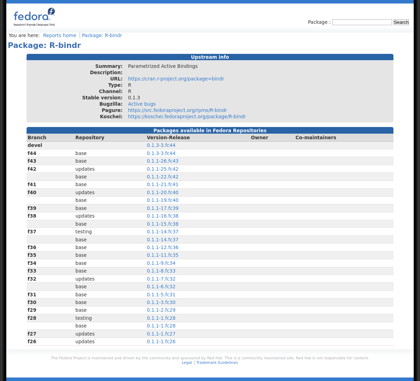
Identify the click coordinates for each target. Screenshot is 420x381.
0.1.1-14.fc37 (163, 231)
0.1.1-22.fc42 (163, 176)
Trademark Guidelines (217, 362)
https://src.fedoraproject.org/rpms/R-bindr (177, 110)
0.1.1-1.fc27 (161, 334)
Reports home (59, 35)
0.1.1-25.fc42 (163, 169)
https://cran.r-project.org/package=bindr (176, 79)
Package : (320, 22)
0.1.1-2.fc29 (161, 310)
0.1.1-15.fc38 (163, 224)
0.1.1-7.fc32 (161, 279)
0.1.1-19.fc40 (163, 200)
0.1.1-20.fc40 (163, 192)
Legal (187, 362)
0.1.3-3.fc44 (161, 145)
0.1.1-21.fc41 (163, 184)
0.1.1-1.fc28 (161, 318)
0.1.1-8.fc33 (161, 271)
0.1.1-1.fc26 (161, 341)
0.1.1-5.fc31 (161, 294)
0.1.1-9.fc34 (161, 263)
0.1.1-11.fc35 (163, 255)
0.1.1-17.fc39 (163, 208)
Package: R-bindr (102, 35)
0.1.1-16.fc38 (163, 216)
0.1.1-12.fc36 (163, 247)
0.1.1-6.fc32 (161, 286)
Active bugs (141, 104)
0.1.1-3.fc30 (161, 302)
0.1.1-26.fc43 (163, 161)
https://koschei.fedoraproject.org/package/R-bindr (187, 116)
